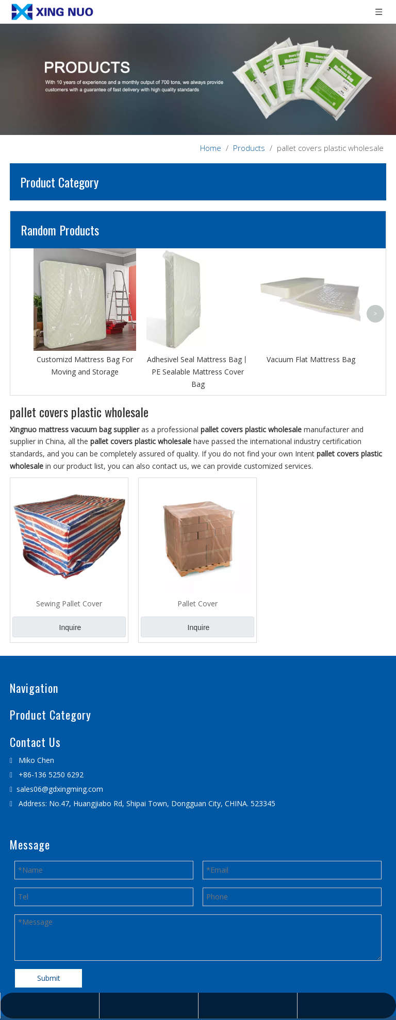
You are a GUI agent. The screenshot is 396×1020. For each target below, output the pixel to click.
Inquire (70, 627)
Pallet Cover (197, 603)
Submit (48, 978)
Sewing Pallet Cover (69, 603)
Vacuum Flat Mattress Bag (311, 359)
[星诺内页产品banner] (198, 79)
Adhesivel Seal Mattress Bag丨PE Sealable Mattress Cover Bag (198, 371)
